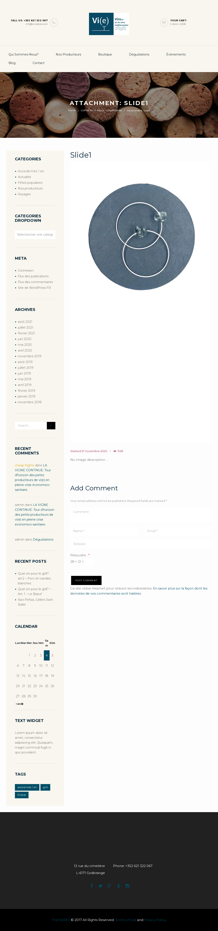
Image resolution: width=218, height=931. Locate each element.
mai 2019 (24, 379)
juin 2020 (25, 339)
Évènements (176, 54)
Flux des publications (33, 276)
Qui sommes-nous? (24, 54)
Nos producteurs (68, 54)
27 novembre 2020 (94, 451)
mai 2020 (25, 345)
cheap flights (24, 465)
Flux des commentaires (35, 282)
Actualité (24, 177)
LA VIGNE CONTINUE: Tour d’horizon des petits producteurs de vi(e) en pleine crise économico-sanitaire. (34, 514)
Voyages (24, 194)
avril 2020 (25, 350)
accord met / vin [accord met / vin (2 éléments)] (27, 787)
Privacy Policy (155, 920)
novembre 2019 (29, 356)
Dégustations (139, 54)
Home (72, 110)
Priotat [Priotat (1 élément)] (21, 794)
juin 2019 (24, 373)
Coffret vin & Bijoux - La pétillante (101, 110)
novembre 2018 (30, 402)
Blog (12, 63)
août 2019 (25, 362)
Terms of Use (125, 920)
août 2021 (25, 322)
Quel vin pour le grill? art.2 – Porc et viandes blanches (34, 578)
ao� (20, 703)
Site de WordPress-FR (34, 288)
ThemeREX (61, 920)
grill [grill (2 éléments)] (45, 787)
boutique (105, 54)
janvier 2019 (26, 396)
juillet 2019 (25, 368)
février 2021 (26, 333)
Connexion (26, 270)
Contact (38, 63)
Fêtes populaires (30, 183)
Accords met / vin (31, 171)
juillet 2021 (25, 327)
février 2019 (26, 391)
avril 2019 (25, 385)
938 (120, 451)
